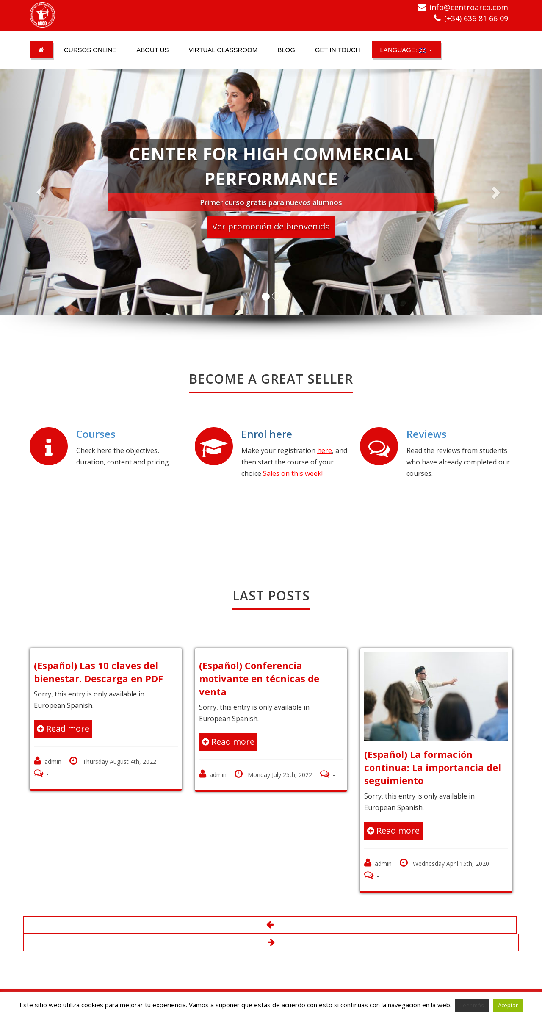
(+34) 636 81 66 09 (476, 18)
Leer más (472, 1005)
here (324, 450)
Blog (286, 49)
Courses (96, 434)
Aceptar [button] (508, 1005)
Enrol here (266, 434)
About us (152, 49)
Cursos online (90, 49)
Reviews (426, 434)
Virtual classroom (223, 49)
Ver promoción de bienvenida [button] (271, 226)
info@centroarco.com (468, 7)
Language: (406, 49)
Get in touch (337, 49)
